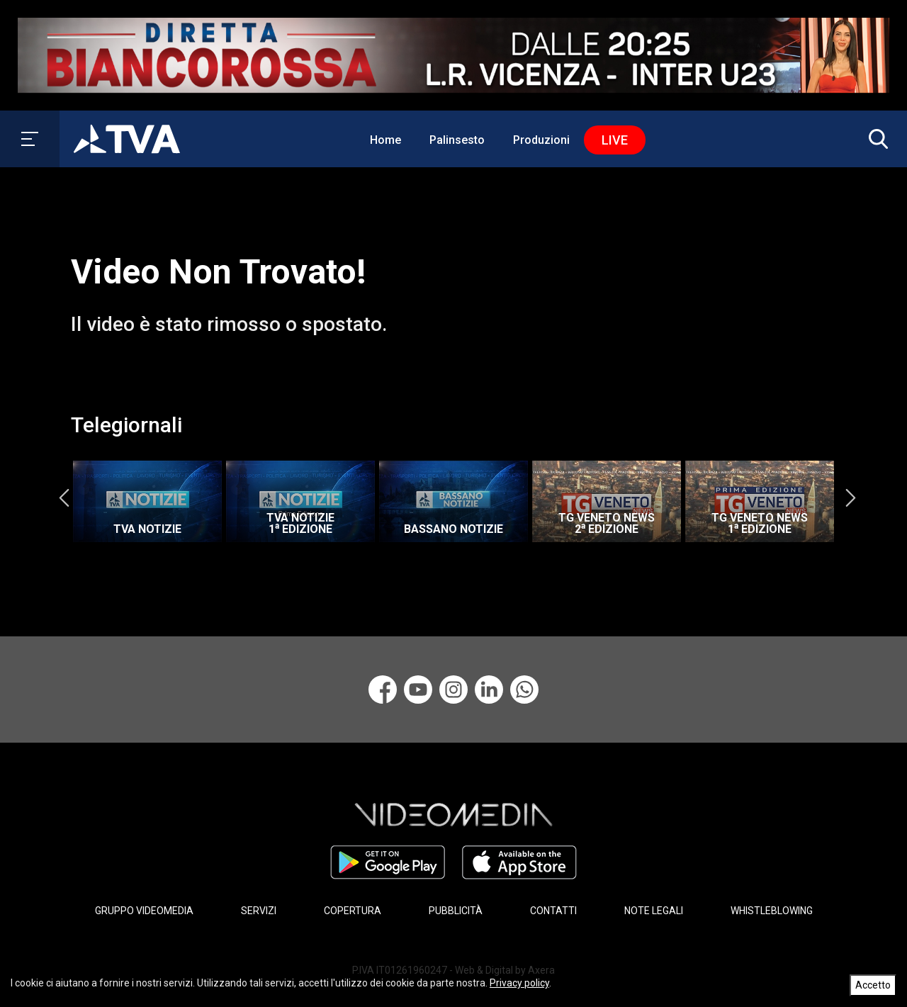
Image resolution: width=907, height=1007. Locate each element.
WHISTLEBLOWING (772, 910)
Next (850, 498)
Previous (63, 498)
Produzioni (541, 140)
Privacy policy (519, 983)
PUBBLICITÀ (456, 910)
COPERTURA (352, 910)
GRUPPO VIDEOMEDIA (144, 910)
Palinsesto (457, 140)
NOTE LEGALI (653, 910)
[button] (875, 139)
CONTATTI (553, 910)
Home (385, 140)
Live (615, 140)
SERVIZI (258, 910)
